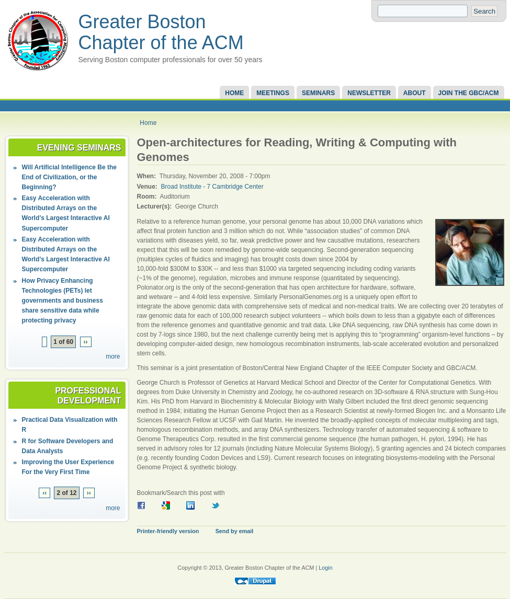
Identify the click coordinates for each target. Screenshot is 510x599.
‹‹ (44, 493)
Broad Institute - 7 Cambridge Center (212, 186)
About (414, 93)
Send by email (235, 531)
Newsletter (369, 93)
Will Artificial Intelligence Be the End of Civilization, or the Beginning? (69, 177)
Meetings (272, 93)
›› (86, 341)
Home (234, 93)
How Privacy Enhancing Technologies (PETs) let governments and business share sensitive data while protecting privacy (62, 301)
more (113, 356)
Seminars (318, 93)
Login (325, 568)
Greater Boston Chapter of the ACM (161, 32)
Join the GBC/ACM (468, 93)
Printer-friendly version (168, 531)
